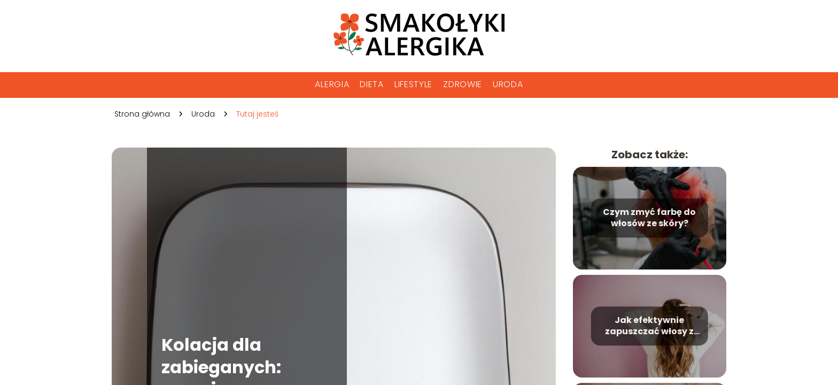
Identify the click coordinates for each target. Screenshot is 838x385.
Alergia (332, 84)
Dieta (372, 84)
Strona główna (142, 114)
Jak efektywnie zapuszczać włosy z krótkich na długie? (649, 326)
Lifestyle (413, 84)
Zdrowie (462, 84)
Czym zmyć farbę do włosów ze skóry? (649, 218)
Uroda (508, 84)
